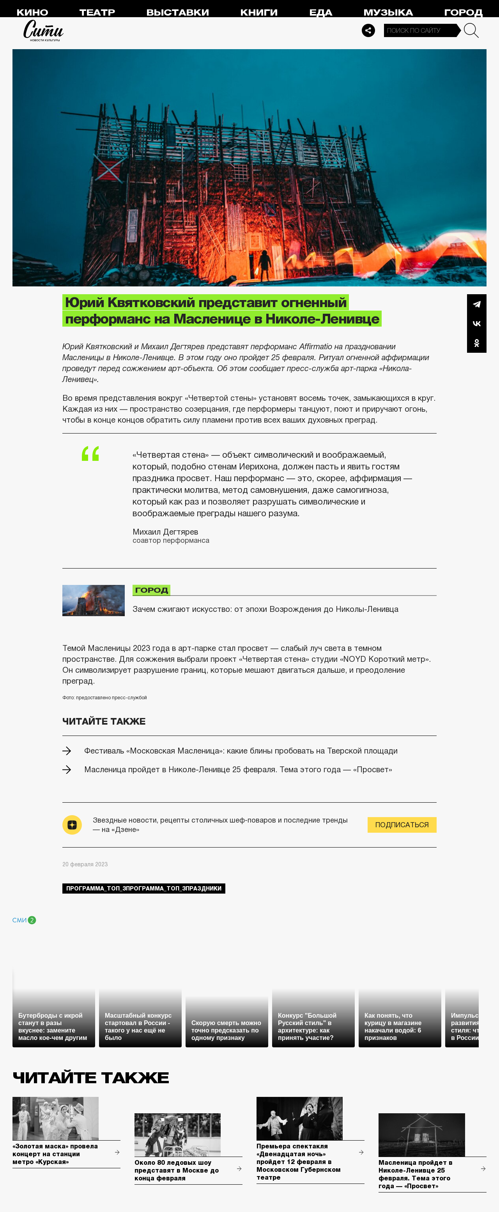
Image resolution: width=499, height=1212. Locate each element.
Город (463, 13)
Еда (320, 13)
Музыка (388, 13)
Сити (43, 30)
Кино (32, 13)
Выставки (177, 13)
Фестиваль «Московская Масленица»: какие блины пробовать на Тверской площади (241, 750)
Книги (259, 13)
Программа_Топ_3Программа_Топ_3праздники (143, 888)
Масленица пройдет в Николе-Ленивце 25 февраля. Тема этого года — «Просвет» (238, 769)
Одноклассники (477, 343)
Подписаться (402, 825)
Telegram (477, 304)
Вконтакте (477, 323)
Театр (97, 13)
